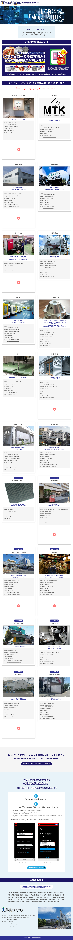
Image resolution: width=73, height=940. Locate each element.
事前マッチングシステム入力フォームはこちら (36, 764)
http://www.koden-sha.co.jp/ (13, 341)
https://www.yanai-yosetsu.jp (49, 718)
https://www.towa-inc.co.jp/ (48, 208)
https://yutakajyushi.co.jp (48, 594)
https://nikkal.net (46, 345)
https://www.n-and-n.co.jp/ (12, 469)
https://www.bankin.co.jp (12, 716)
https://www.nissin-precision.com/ (50, 466)
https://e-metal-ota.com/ (48, 663)
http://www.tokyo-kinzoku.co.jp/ (14, 662)
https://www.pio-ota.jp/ (13, 926)
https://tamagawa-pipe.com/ (49, 276)
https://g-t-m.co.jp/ (11, 394)
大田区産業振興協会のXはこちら (35, 868)
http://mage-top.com (11, 270)
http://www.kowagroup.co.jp (13, 206)
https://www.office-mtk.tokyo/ (49, 137)
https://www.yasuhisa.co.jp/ (48, 397)
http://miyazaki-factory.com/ (49, 523)
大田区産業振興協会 (35, 799)
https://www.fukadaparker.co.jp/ (14, 594)
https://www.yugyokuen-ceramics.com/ (15, 137)
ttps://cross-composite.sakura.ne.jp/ (14, 518)
